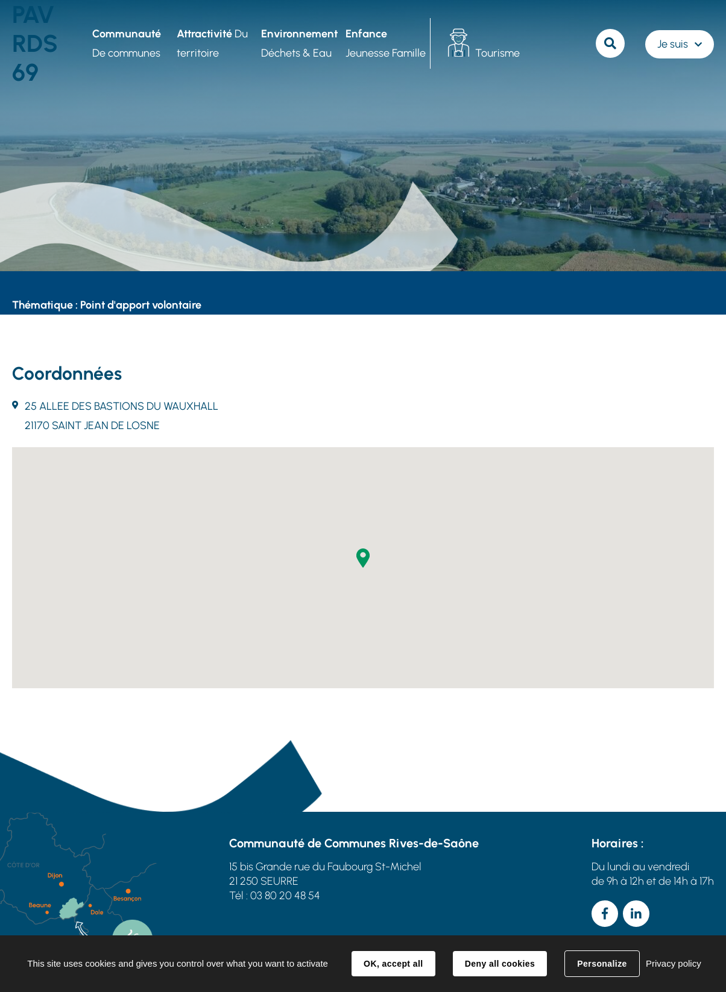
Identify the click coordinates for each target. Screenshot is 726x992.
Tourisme (497, 53)
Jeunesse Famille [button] (386, 43)
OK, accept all (393, 963)
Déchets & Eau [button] (299, 43)
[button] (363, 558)
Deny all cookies (500, 963)
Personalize (602, 963)
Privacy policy (673, 963)
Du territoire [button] (212, 43)
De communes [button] (126, 43)
